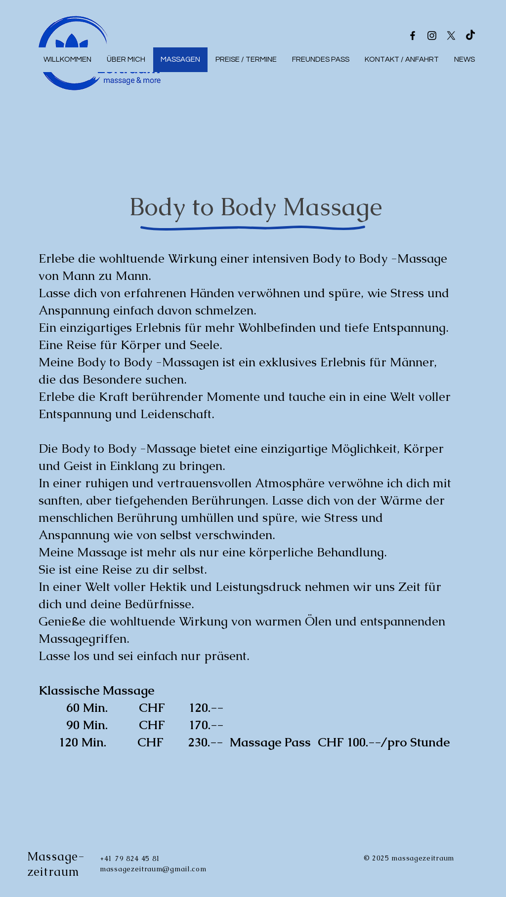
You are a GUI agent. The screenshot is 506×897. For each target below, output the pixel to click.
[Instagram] (432, 35)
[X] (451, 35)
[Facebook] (413, 35)
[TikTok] (470, 35)
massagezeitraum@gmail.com (153, 868)
